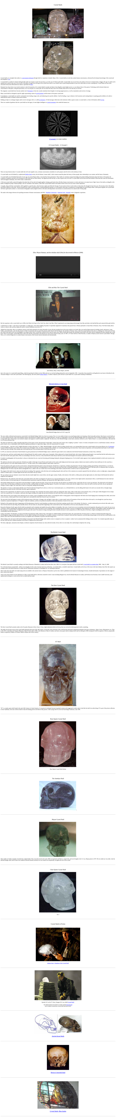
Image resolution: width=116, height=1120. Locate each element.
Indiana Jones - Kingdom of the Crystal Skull (58, 963)
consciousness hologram (28, 78)
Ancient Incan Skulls (58, 1036)
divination (30, 91)
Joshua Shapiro (43, 374)
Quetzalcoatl (69, 1004)
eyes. (9, 79)
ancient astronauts (51, 102)
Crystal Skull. (71, 1002)
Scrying (102, 99)
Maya (31, 84)
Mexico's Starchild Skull (58, 1072)
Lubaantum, (111, 446)
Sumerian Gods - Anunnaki (64, 192)
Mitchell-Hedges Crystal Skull (58, 384)
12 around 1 (52, 139)
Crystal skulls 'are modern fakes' (91, 564)
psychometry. (42, 99)
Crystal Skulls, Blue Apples (58, 1111)
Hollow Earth (28, 174)
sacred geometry (40, 93)
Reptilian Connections (51, 192)
